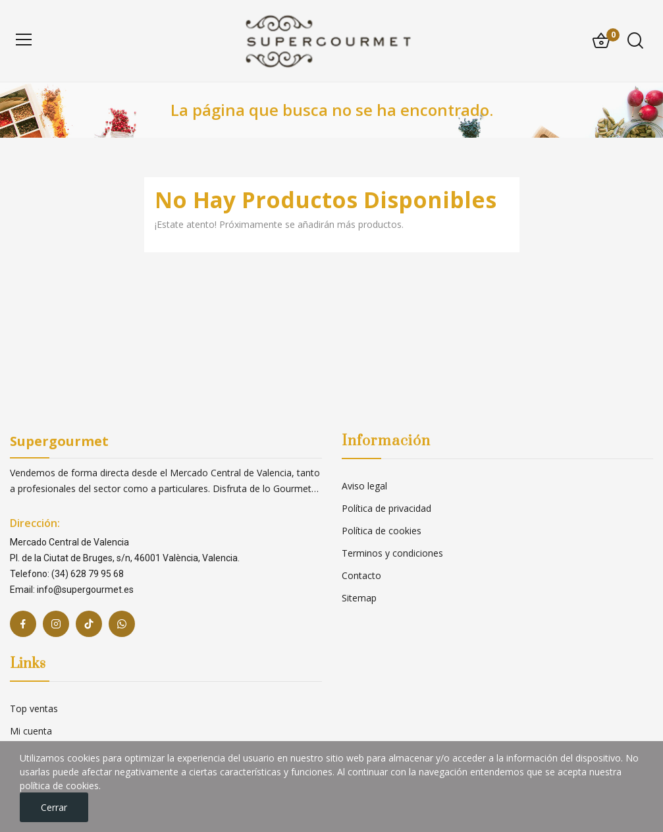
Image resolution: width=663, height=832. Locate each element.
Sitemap (359, 598)
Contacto (361, 575)
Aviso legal (364, 486)
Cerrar (54, 807)
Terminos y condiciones (392, 553)
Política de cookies (381, 530)
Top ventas (34, 708)
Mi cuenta (31, 731)
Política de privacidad (386, 508)
